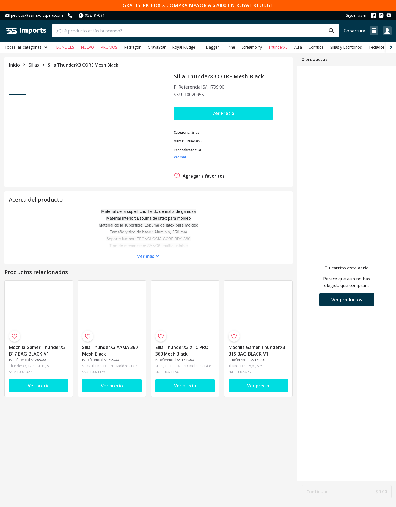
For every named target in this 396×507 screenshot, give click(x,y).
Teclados (377, 47)
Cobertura (354, 31)
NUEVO (87, 47)
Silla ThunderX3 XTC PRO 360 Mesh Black (181, 352)
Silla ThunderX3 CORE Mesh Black (83, 65)
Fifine (230, 47)
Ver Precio (223, 113)
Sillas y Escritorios (346, 47)
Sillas (34, 65)
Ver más (145, 258)
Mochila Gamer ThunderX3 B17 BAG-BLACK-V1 (37, 352)
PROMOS (109, 47)
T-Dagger (210, 47)
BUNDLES (65, 47)
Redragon (132, 47)
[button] (374, 30)
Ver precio (39, 388)
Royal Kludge (183, 47)
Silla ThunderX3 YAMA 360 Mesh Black (110, 352)
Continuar (346, 491)
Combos (316, 47)
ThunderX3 (278, 47)
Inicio (14, 65)
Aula (298, 47)
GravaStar (157, 47)
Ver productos (346, 300)
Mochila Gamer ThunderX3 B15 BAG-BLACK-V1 (257, 352)
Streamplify (252, 47)
